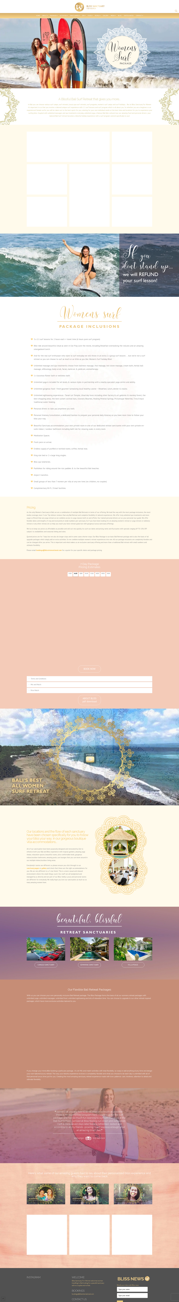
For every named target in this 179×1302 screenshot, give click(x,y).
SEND (120, 1252)
